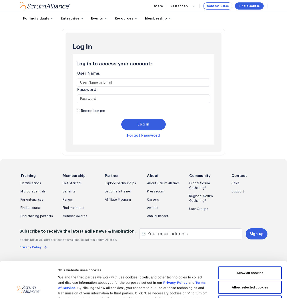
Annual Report (157, 216)
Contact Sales (218, 6)
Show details (235, 289)
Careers (153, 199)
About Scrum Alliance (163, 183)
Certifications (30, 183)
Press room (155, 191)
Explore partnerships (120, 183)
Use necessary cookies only (250, 269)
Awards (152, 208)
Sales (235, 183)
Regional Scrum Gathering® (201, 198)
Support (237, 191)
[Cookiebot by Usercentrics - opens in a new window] (28, 289)
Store (158, 6)
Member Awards (75, 216)
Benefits (69, 191)
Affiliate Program (118, 199)
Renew (67, 199)
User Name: (88, 73)
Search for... (183, 6)
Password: (87, 90)
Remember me (91, 111)
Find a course (249, 6)
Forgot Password (143, 135)
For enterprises (31, 199)
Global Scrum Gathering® (199, 186)
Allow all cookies (250, 240)
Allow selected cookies (250, 254)
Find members (73, 208)
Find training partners (36, 216)
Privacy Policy (175, 249)
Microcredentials (33, 191)
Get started (72, 183)
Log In (143, 124)
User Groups (198, 209)
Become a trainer (118, 191)
